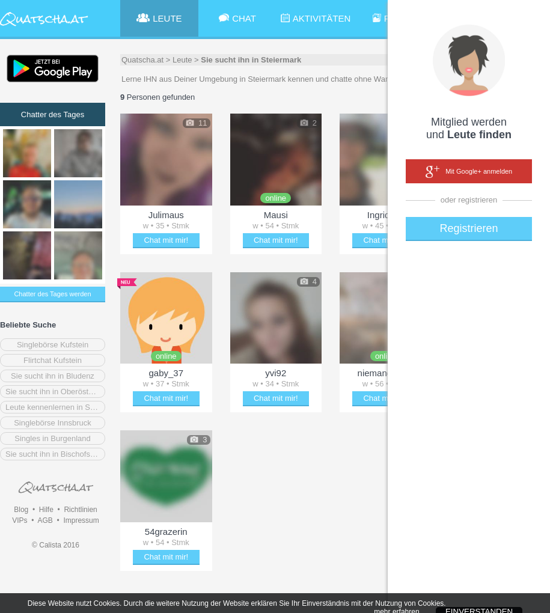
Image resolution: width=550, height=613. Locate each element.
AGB (44, 520)
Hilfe (46, 509)
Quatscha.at (142, 59)
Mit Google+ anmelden (469, 172)
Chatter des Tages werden (52, 293)
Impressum (81, 520)
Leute (182, 59)
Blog (21, 509)
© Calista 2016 (55, 545)
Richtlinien (80, 509)
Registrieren (468, 228)
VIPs (19, 520)
